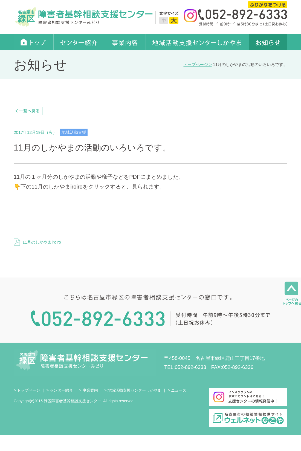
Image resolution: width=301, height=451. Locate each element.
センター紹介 (79, 42)
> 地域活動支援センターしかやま (132, 390)
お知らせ (268, 42)
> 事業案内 (88, 390)
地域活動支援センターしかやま (197, 42)
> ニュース (177, 390)
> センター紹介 (60, 390)
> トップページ (27, 390)
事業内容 (125, 42)
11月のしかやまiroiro (37, 242)
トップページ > (197, 64)
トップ (34, 42)
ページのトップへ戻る (292, 293)
